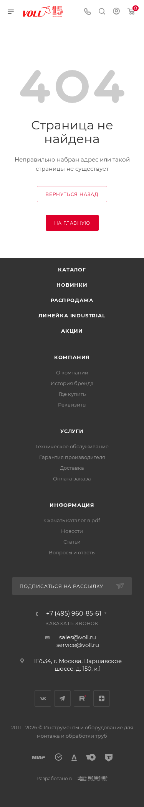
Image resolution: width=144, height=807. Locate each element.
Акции (72, 331)
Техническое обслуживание (72, 446)
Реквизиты (72, 405)
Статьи (72, 542)
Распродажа (72, 300)
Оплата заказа (72, 478)
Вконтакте (43, 698)
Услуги (72, 431)
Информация (72, 505)
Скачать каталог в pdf (72, 520)
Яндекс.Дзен (101, 698)
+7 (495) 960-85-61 (73, 614)
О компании (72, 372)
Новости (72, 531)
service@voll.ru (77, 645)
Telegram (62, 698)
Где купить (72, 394)
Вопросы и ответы (72, 552)
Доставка (72, 468)
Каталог (72, 269)
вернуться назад (72, 194)
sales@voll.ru (77, 637)
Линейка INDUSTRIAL (71, 315)
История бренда (72, 383)
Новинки (72, 285)
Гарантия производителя (72, 457)
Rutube (82, 698)
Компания (72, 357)
